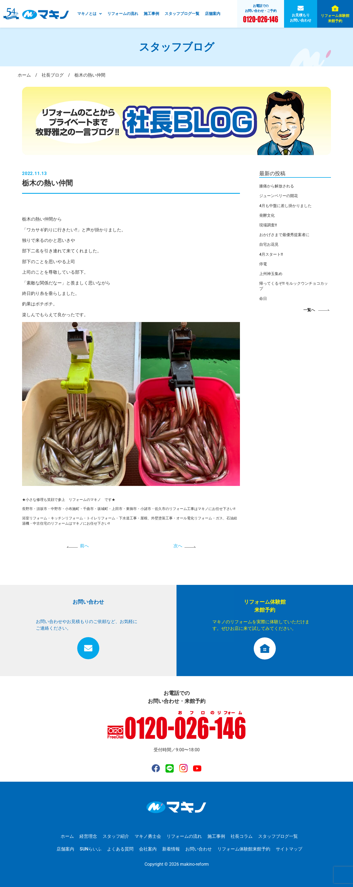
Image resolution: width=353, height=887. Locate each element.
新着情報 (171, 849)
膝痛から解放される (276, 186)
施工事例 (151, 13)
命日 (263, 298)
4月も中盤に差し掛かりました (285, 205)
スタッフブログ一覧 (182, 13)
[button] (89, 14)
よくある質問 (120, 849)
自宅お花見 (269, 244)
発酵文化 (267, 215)
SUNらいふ (90, 849)
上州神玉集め (270, 273)
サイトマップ (289, 849)
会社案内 (148, 849)
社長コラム (242, 836)
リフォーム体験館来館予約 (335, 18)
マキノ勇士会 (148, 836)
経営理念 (88, 836)
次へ (177, 545)
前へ (84, 545)
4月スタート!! (271, 254)
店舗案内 (212, 13)
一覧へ (309, 310)
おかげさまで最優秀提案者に (284, 234)
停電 (263, 264)
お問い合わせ (198, 849)
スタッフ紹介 (116, 836)
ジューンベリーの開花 (278, 195)
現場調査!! (268, 225)
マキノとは (89, 13)
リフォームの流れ (122, 13)
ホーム (67, 836)
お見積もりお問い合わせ (300, 17)
